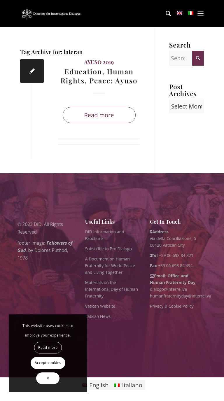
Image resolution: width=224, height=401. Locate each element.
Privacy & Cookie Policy (171, 306)
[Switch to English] (95, 385)
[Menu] (200, 13)
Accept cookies (48, 362)
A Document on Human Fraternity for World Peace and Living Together (110, 265)
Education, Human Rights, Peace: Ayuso (98, 76)
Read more (99, 115)
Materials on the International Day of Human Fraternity (111, 289)
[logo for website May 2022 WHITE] (52, 13)
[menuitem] (165, 13)
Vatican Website (100, 306)
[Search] (165, 13)
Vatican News (98, 316)
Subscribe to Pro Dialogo (108, 248)
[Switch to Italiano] (128, 385)
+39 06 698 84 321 (176, 255)
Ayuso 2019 (99, 62)
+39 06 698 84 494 (171, 265)
